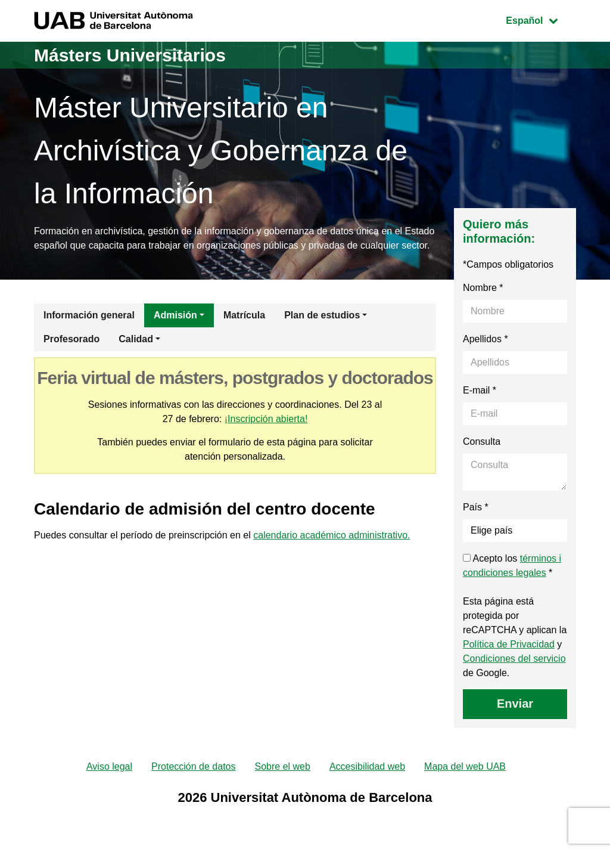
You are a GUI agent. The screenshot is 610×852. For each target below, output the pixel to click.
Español (540, 19)
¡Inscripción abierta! (266, 419)
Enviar (515, 703)
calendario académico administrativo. (331, 535)
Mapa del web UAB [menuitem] (465, 766)
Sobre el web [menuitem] (282, 766)
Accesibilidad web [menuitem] (367, 766)
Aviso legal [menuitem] (109, 766)
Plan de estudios (322, 315)
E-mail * (479, 390)
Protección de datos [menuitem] (193, 766)
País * (475, 507)
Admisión (175, 315)
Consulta (481, 441)
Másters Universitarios (130, 55)
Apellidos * (485, 339)
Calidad (136, 339)
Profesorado (71, 339)
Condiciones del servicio (514, 658)
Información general (89, 315)
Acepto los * (512, 565)
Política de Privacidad (509, 644)
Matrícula (244, 315)
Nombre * (483, 288)
